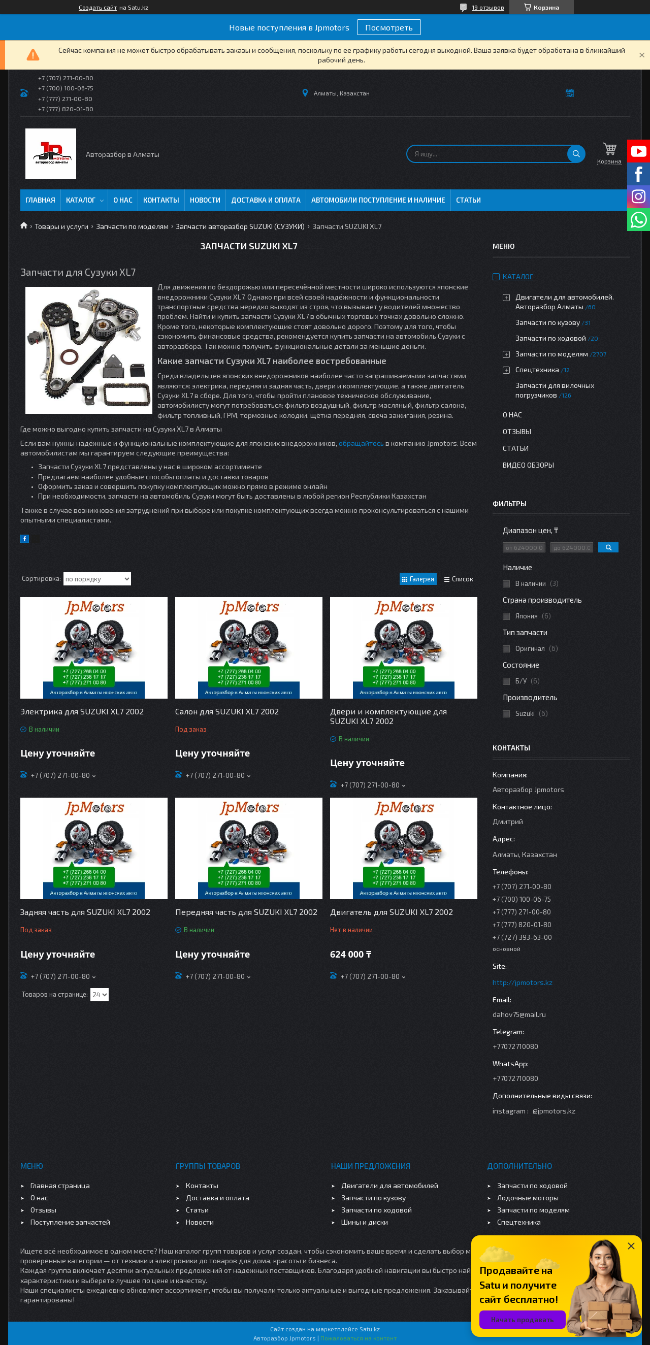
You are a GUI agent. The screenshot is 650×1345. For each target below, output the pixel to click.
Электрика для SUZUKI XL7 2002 (82, 711)
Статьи (468, 200)
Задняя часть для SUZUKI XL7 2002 (85, 911)
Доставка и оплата (266, 200)
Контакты (161, 200)
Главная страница (60, 1185)
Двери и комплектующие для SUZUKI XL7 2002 (388, 716)
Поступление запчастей (70, 1222)
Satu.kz (370, 1328)
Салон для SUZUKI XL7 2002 (227, 711)
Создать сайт (98, 7)
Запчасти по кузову (547, 322)
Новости (205, 200)
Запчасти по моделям (132, 226)
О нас (123, 200)
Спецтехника (537, 369)
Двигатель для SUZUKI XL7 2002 (391, 911)
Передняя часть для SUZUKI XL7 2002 (246, 911)
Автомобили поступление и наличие (378, 200)
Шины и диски (364, 1222)
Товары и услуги (61, 226)
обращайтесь (361, 443)
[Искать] (576, 154)
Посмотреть (389, 27)
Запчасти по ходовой (550, 338)
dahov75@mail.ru (519, 1014)
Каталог (80, 200)
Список (462, 579)
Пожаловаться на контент (358, 1337)
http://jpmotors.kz (522, 982)
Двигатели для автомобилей (389, 1185)
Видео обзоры (528, 465)
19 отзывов (488, 7)
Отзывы (517, 431)
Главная (40, 200)
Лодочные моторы (528, 1197)
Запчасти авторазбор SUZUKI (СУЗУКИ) (240, 226)
